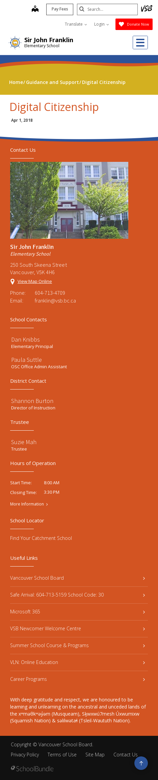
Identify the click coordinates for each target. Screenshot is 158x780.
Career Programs (77, 679)
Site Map (95, 754)
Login (101, 24)
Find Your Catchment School (41, 538)
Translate (76, 24)
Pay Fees (60, 9)
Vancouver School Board (77, 578)
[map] (35, 9)
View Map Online (35, 281)
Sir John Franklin (48, 40)
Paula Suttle (26, 360)
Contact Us (125, 754)
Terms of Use (62, 754)
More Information (27, 504)
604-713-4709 (50, 292)
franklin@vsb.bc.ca (55, 300)
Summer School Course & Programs (77, 645)
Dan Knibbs (25, 339)
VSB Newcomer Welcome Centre (77, 628)
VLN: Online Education (77, 662)
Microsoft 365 (77, 611)
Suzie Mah (23, 442)
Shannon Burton (32, 401)
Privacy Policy (25, 754)
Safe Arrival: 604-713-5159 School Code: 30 (77, 594)
